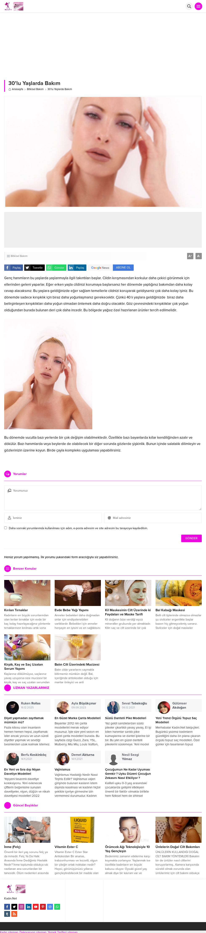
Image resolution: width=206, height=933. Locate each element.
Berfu (33, 755)
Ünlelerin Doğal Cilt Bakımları (178, 847)
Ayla (83, 703)
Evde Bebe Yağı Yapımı (71, 610)
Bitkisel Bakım (35, 89)
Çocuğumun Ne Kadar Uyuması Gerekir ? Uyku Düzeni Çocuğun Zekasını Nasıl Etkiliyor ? (128, 774)
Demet (82, 755)
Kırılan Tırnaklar (16, 610)
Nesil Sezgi (130, 757)
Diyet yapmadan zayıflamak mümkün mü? (24, 720)
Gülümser (179, 705)
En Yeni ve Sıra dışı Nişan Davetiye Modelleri (22, 772)
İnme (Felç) (12, 847)
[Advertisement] (103, 44)
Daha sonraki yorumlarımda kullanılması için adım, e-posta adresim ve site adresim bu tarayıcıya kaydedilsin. (78, 528)
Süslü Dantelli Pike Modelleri (125, 718)
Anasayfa (15, 89)
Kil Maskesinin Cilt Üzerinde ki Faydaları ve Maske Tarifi (128, 612)
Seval (134, 703)
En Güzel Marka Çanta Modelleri (78, 718)
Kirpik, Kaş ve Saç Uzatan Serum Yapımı (23, 666)
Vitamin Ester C (66, 847)
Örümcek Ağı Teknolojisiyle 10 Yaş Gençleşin (127, 849)
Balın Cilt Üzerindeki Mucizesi (77, 664)
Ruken (31, 703)
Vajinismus (62, 769)
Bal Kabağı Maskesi (170, 610)
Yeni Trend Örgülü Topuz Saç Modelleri (176, 720)
